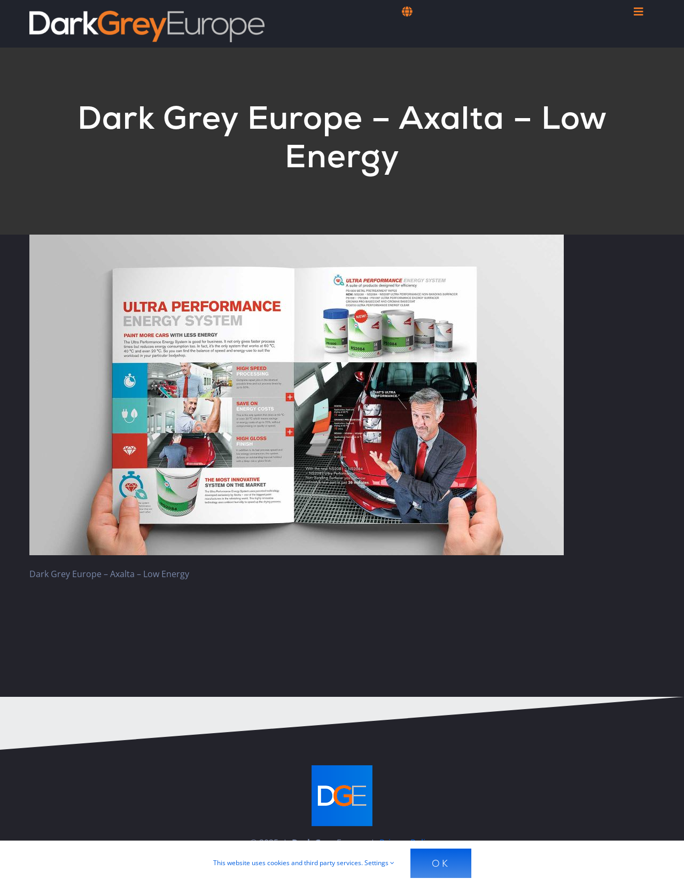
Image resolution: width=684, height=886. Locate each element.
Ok (441, 863)
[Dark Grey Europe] (147, 15)
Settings (379, 862)
